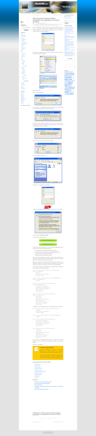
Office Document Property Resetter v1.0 (48, 240)
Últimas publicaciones (28, 12)
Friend (73, 77)
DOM (65, 74)
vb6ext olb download (38, 373)
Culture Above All (23, 39)
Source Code (50, 25)
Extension (72, 75)
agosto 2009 (22, 100)
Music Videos (23, 56)
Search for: (66, 20)
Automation (37, 24)
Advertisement (70, 71)
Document (43, 24)
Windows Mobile (26, 81)
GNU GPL (53, 24)
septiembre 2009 (23, 99)
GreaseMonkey (68, 81)
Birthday (66, 72)
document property (38, 364)
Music (21, 51)
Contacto (49, 12)
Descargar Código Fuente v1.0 (48, 244)
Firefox (70, 76)
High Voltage (23, 67)
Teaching (72, 89)
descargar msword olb (38, 370)
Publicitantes (44, 12)
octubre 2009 (22, 98)
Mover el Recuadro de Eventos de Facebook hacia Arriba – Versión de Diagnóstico (69, 45)
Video (67, 92)
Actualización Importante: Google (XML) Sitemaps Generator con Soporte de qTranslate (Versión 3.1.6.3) (70, 53)
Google (74, 80)
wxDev (66, 94)
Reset (47, 25)
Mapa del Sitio (38, 12)
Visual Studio (54, 25)
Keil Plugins (25, 65)
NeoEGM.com (69, 7)
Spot (70, 89)
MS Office (60, 24)
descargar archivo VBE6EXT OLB (40, 371)
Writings (22, 86)
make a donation (45, 356)
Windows (57, 25)
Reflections (22, 87)
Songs (22, 57)
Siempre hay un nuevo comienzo (69, 41)
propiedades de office (38, 368)
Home (22, 12)
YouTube (70, 94)
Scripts (23, 62)
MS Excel (57, 24)
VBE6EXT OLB (37, 365)
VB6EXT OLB (37, 376)
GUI (55, 24)
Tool (65, 90)
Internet (22, 68)
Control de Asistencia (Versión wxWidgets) (42, 383)
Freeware (51, 24)
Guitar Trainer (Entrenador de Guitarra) (41, 389)
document (36, 377)
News (22, 46)
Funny (66, 78)
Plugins (24, 85)
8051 (23, 64)
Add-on (66, 71)
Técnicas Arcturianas (68, 16)
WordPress (71, 93)
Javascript (70, 82)
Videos (22, 50)
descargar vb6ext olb (38, 374)
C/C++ (23, 74)
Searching (24, 70)
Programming (42, 25)
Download (46, 24)
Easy (48, 24)
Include (72, 81)
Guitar (22, 52)
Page (71, 84)
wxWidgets (25, 75)
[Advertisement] (48, 16)
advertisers (42, 357)
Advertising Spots (23, 36)
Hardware (22, 63)
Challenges (22, 38)
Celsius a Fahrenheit (38, 384)
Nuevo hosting (66, 35)
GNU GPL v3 (56, 209)
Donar (33, 12)
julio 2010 (22, 93)
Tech (21, 58)
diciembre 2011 (23, 92)
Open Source (38, 25)
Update (70, 90)
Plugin (66, 86)
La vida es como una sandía (68, 26)
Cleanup (41, 24)
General (22, 45)
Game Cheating (26, 80)
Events (69, 75)
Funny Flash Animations (24, 43)
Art (21, 37)
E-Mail (23, 69)
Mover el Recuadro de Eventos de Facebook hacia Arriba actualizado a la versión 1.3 (70, 37)
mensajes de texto (38, 367)
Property (45, 25)
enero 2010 (22, 97)
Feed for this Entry (36, 415)
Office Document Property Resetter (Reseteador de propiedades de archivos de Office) (46, 20)
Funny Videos (23, 44)
